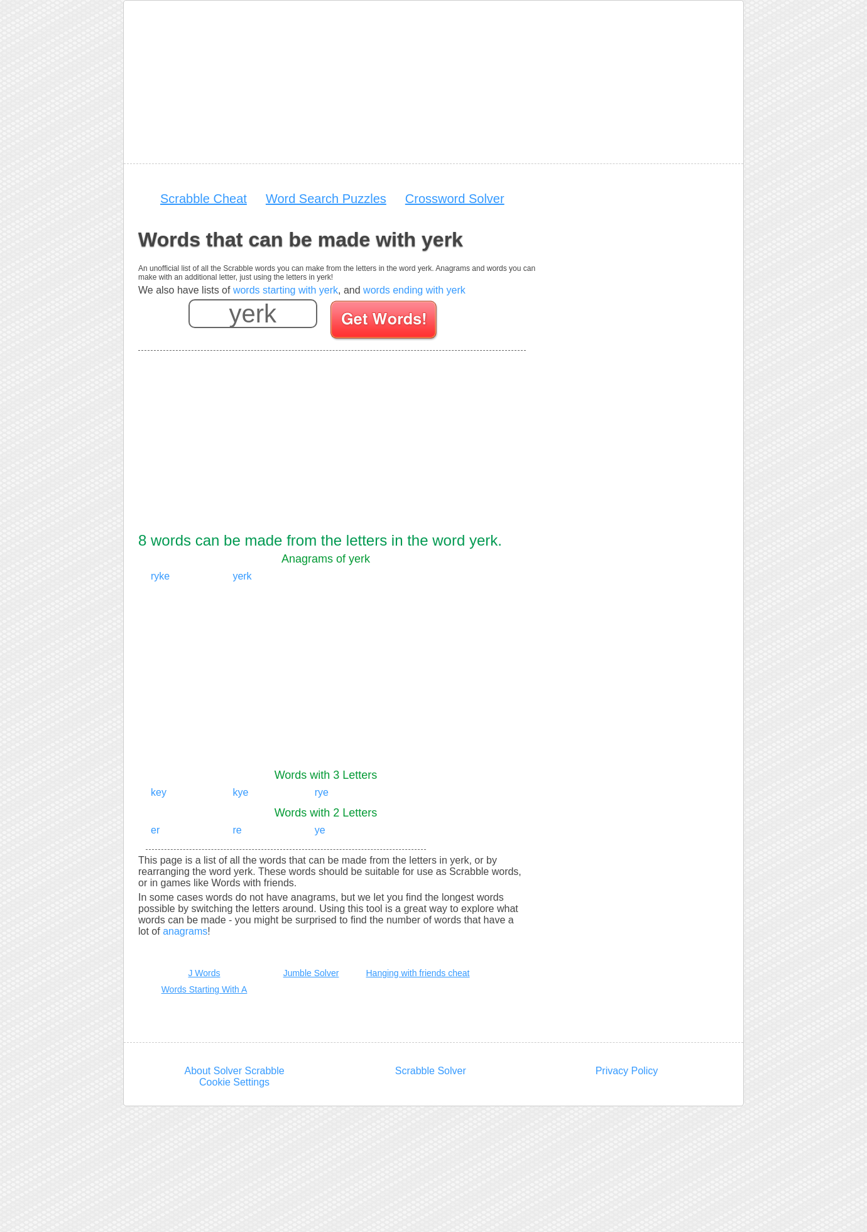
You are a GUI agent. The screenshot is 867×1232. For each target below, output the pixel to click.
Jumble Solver (311, 973)
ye (320, 830)
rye (322, 792)
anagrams (185, 931)
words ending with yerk (414, 290)
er (155, 830)
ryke (160, 576)
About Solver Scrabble (234, 1070)
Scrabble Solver (430, 1070)
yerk (241, 576)
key (158, 792)
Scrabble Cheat (203, 199)
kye (240, 792)
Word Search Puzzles (326, 199)
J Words (204, 973)
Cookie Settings (234, 1082)
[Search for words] (385, 321)
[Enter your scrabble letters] (252, 313)
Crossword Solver (454, 199)
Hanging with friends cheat (418, 973)
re (236, 830)
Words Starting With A (204, 989)
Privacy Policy (627, 1070)
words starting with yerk (285, 290)
